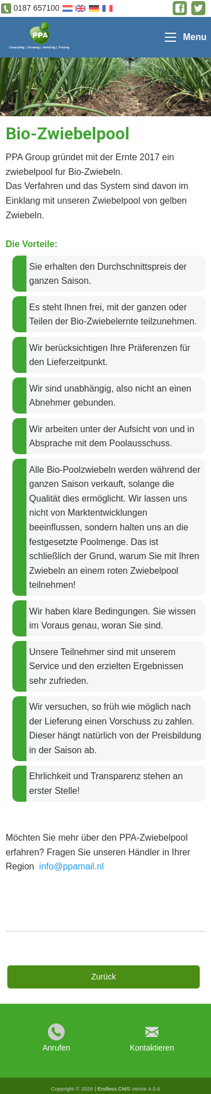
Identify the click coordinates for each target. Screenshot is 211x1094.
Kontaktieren (152, 1047)
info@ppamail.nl (71, 866)
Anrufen (56, 1047)
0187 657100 (37, 7)
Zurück (103, 976)
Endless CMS (113, 1089)
